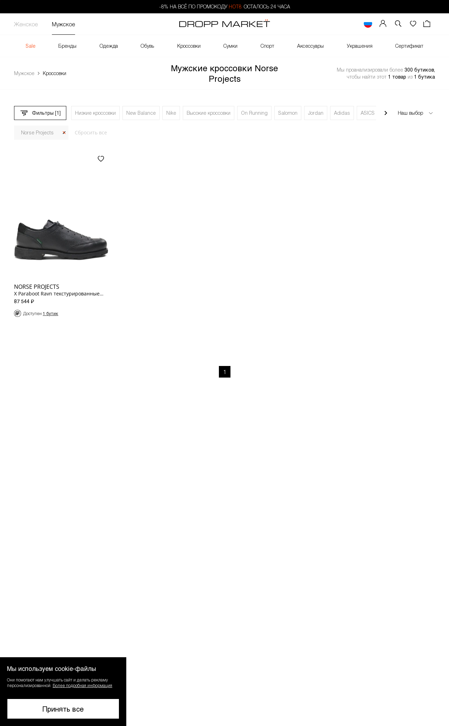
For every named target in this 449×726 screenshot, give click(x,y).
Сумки (230, 46)
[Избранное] (413, 24)
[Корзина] (427, 24)
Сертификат (409, 46)
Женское (26, 24)
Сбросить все (91, 132)
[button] (398, 24)
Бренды (67, 46)
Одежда (109, 46)
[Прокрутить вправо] (386, 113)
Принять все (63, 709)
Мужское (63, 24)
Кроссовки (189, 46)
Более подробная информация (82, 685)
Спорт (267, 46)
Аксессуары (310, 46)
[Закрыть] (64, 132)
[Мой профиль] (383, 24)
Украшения (360, 46)
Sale (30, 46)
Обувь (147, 46)
